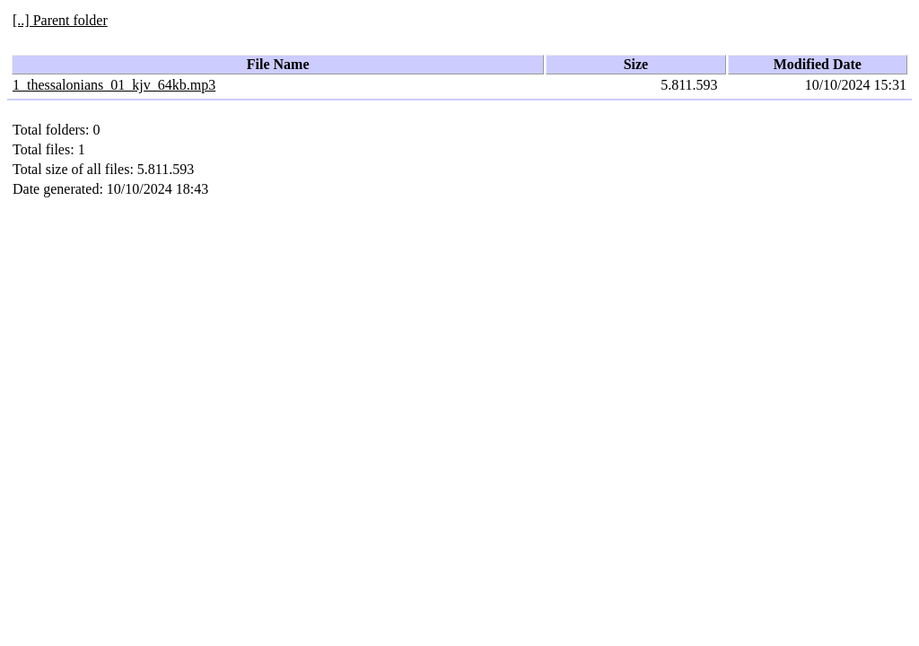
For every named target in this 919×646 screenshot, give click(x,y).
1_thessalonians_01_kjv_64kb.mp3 (114, 84)
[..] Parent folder (60, 20)
